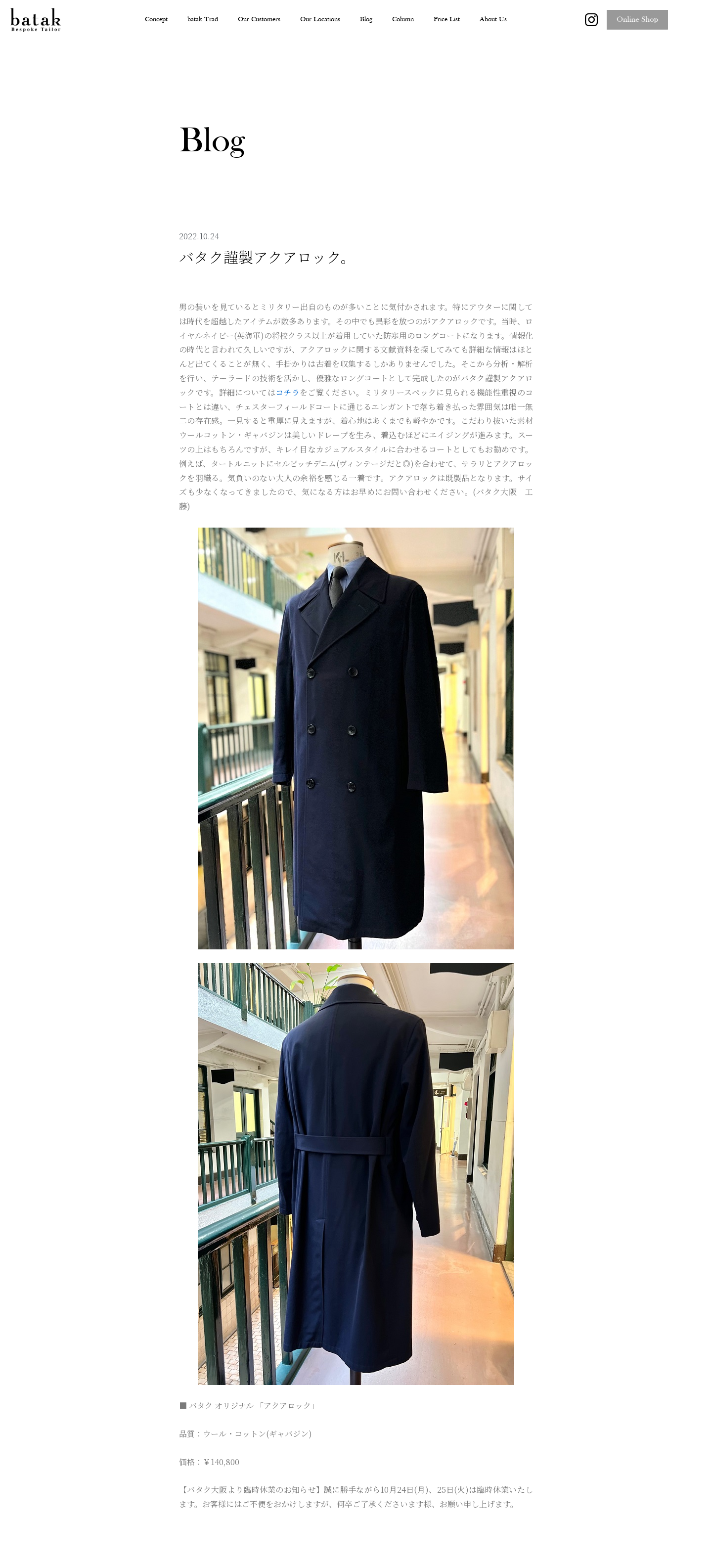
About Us (493, 19)
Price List (447, 19)
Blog (366, 19)
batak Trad (202, 19)
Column (403, 19)
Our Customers (259, 19)
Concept (156, 19)
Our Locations (320, 19)
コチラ (287, 392)
